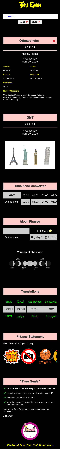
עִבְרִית (34, 309)
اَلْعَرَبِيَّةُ (20, 301)
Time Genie (30, 5)
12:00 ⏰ (23, 22)
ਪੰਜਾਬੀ (9, 316)
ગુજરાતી (20, 308)
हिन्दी (51, 309)
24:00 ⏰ (36, 22)
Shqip (9, 301)
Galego (9, 309)
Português (51, 316)
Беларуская (51, 301)
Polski (34, 316)
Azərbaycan (34, 301)
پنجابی (20, 316)
